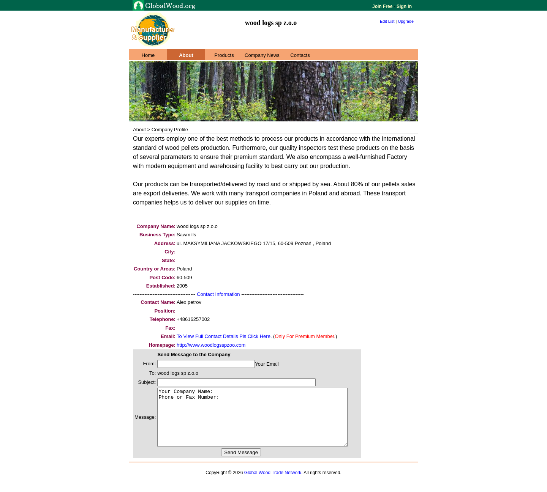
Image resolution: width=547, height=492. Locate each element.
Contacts (300, 55)
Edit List (387, 21)
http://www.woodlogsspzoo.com (211, 345)
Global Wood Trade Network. (273, 484)
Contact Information (218, 294)
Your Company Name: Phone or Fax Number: (263, 423)
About (186, 55)
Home (148, 55)
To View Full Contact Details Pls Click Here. (224, 336)
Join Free (383, 6)
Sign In (403, 6)
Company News (262, 55)
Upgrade (406, 21)
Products (224, 55)
